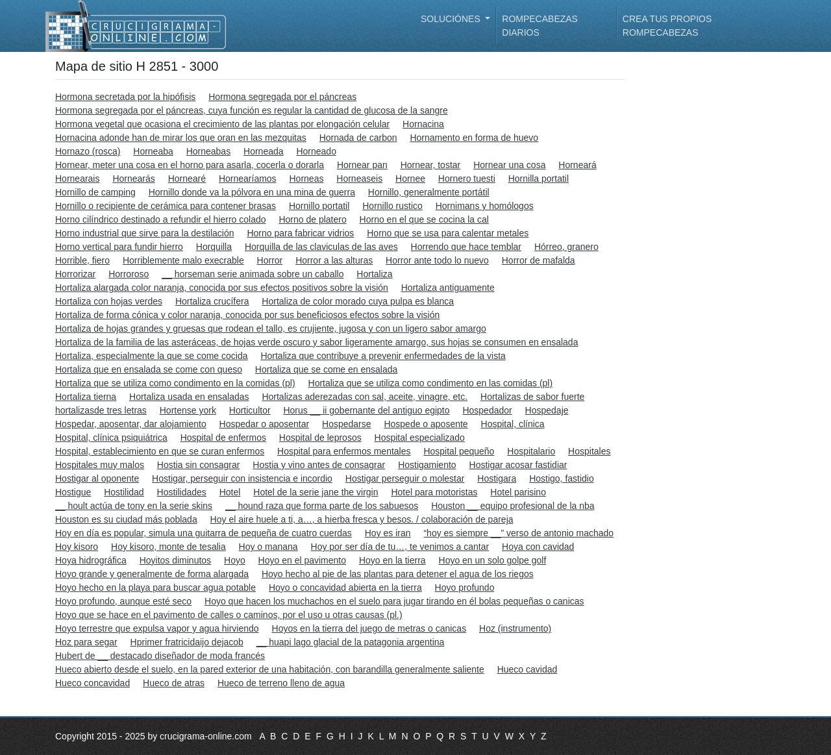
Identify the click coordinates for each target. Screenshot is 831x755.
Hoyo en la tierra (392, 560)
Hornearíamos (248, 178)
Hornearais (77, 178)
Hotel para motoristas (434, 492)
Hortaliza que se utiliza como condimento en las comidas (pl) (430, 383)
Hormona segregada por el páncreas (282, 97)
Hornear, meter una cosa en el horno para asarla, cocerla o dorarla (189, 165)
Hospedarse (346, 424)
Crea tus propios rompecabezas (667, 26)
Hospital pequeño (458, 451)
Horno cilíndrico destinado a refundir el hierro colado (160, 219)
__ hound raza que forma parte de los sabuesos (321, 506)
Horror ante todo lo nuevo (437, 260)
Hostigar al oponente (97, 478)
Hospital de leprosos (320, 437)
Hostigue (73, 492)
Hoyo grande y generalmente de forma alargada (152, 574)
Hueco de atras (174, 683)
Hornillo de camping (95, 192)
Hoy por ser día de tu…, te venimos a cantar (400, 546)
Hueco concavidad (92, 683)
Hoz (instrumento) (515, 628)
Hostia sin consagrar (198, 465)
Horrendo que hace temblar (466, 246)
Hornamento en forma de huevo (474, 137)
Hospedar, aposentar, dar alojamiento (130, 424)
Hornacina (423, 124)
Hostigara (496, 478)
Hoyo (234, 560)
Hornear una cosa (509, 165)
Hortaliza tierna (85, 396)
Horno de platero (312, 219)
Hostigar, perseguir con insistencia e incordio (242, 478)
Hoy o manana (268, 546)
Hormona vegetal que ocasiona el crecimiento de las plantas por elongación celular (222, 124)
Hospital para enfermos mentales (343, 451)
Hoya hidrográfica (91, 560)
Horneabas (208, 151)
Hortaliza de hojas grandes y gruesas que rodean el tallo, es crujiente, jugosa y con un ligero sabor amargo (270, 328)
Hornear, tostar (431, 165)
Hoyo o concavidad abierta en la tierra (345, 587)
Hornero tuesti (466, 178)
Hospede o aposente (425, 424)
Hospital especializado (420, 437)
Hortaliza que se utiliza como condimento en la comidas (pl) (175, 383)
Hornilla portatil (538, 178)
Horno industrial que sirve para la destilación (144, 233)
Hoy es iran (388, 533)
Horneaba (153, 151)
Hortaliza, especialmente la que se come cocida (151, 356)
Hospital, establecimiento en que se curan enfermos (159, 451)
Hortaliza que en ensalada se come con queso (148, 369)
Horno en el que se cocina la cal (424, 219)
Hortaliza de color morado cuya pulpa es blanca (358, 301)
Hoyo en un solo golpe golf (493, 560)
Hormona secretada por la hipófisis (125, 97)
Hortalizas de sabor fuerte (532, 396)
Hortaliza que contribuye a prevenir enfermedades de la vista (382, 356)
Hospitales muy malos (99, 465)
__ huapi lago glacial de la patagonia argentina (350, 642)
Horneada (263, 151)
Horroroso (128, 274)
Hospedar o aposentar (264, 424)
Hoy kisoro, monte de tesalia (168, 546)
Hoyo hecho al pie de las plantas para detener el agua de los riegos (398, 574)
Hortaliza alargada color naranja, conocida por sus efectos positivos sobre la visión (221, 287)
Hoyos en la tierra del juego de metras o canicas (369, 628)
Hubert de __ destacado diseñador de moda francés (160, 655)
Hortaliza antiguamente (448, 287)
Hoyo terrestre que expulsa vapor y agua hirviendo (157, 628)
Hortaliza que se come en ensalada (326, 369)
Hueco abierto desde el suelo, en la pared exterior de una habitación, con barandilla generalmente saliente (269, 669)
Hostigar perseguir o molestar (405, 478)
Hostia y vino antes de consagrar (319, 465)
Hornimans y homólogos (485, 206)
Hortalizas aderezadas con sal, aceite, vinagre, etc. (364, 396)
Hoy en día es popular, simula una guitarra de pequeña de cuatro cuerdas (203, 533)
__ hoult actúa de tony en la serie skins (133, 506)
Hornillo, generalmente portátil (429, 192)
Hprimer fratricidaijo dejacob (186, 642)
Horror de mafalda (538, 260)
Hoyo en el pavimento (302, 560)
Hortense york (188, 410)
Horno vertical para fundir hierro (119, 246)
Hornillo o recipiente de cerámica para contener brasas (165, 206)
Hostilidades (181, 492)
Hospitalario (531, 451)
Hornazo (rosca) (87, 151)
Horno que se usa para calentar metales (447, 233)
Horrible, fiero (82, 260)
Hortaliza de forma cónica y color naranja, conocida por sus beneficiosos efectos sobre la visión (247, 315)
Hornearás (133, 178)
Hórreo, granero (566, 246)
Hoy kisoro (76, 546)
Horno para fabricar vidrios (300, 233)
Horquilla (214, 246)
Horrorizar (75, 274)
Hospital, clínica (513, 424)
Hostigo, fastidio (561, 478)
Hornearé (187, 178)
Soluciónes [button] (452, 19)
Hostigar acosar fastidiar (518, 465)
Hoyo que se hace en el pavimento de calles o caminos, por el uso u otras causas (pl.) (229, 615)
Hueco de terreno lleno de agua (281, 683)
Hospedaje (547, 410)
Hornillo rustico (392, 206)
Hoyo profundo (465, 587)
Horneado (316, 151)
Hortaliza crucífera (212, 301)
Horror (270, 260)
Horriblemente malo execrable (183, 260)
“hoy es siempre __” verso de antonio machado (518, 533)
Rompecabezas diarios (540, 26)
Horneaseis (359, 178)
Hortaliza (374, 274)
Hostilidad (123, 492)
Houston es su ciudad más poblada (126, 519)
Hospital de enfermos (223, 437)
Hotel (230, 492)
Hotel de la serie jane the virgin (315, 492)
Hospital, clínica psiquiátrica (111, 437)
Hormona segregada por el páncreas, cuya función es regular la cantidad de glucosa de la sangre (251, 110)
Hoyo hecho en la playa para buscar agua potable (155, 587)
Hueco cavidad (527, 669)
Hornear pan (362, 165)
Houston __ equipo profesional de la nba (512, 506)
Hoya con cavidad (538, 546)
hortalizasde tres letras (101, 410)
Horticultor (250, 410)
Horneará (577, 165)
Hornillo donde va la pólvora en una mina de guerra (252, 192)
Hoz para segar (86, 642)
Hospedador (487, 410)
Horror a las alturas (334, 260)
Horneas (307, 178)
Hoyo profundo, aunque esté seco (123, 601)
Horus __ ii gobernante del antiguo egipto (366, 410)
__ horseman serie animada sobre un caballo (252, 274)
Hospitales (589, 451)
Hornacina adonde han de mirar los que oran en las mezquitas (180, 137)
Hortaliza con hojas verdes (108, 301)
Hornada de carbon (358, 137)
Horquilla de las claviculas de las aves (321, 246)
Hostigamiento (427, 465)
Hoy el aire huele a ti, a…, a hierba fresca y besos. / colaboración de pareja (362, 519)
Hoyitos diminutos (176, 560)
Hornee (410, 178)
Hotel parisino (518, 492)
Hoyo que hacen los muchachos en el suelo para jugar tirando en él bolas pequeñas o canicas (394, 601)
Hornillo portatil (319, 206)
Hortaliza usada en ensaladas (189, 396)
